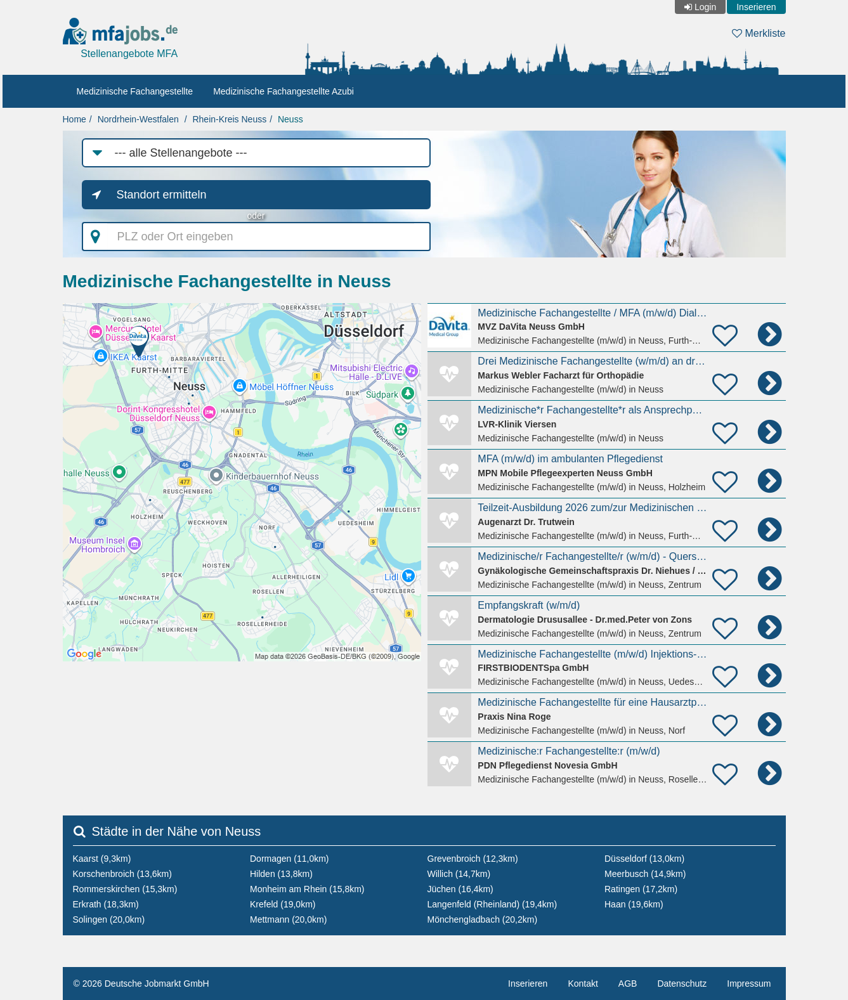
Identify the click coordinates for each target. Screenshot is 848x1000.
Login (705, 7)
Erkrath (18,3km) (106, 904)
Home (74, 119)
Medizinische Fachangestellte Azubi (283, 91)
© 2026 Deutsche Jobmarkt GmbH (141, 983)
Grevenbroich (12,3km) (472, 859)
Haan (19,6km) (633, 904)
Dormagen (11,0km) (289, 859)
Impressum (749, 983)
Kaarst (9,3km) (102, 859)
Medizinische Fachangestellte (135, 91)
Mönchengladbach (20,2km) (482, 919)
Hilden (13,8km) (281, 874)
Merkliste (758, 33)
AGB (627, 983)
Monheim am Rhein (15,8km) (307, 889)
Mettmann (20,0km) (288, 919)
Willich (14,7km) (459, 874)
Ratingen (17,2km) (640, 889)
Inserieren (756, 7)
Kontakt (582, 983)
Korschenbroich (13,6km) (122, 874)
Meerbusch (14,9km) (645, 874)
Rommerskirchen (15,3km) (125, 889)
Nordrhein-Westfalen (138, 119)
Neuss (290, 119)
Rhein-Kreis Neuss (229, 119)
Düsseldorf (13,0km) (644, 859)
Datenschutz (682, 983)
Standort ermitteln (162, 194)
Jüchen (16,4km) (460, 889)
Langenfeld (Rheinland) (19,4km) (492, 904)
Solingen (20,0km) (109, 919)
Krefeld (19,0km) (282, 904)
